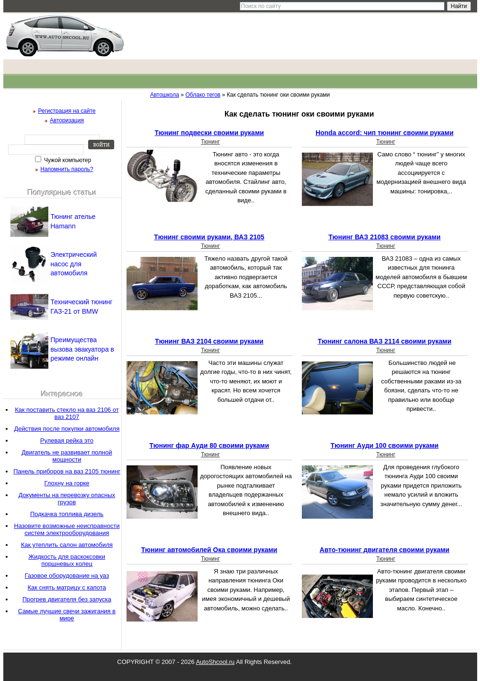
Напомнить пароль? (66, 169)
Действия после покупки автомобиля (66, 428)
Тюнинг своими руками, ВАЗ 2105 (209, 237)
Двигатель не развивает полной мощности (66, 456)
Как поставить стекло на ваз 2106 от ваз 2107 (66, 413)
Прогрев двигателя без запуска (66, 599)
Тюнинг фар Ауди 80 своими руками (209, 445)
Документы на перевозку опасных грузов (66, 498)
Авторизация (67, 120)
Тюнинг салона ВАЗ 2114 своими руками (384, 341)
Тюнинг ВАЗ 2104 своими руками (209, 341)
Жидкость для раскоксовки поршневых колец (66, 560)
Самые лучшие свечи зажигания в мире (67, 615)
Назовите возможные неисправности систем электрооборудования (67, 529)
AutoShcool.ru (215, 661)
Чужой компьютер (67, 160)
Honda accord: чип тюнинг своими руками (384, 132)
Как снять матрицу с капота (66, 587)
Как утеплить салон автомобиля (67, 544)
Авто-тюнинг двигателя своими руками (385, 550)
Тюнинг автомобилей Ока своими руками (209, 550)
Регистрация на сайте (67, 111)
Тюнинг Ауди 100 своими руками (385, 445)
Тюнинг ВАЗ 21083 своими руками (384, 237)
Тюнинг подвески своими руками (209, 132)
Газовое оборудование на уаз (67, 575)
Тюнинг (210, 141)
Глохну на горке (67, 483)
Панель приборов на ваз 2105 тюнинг (66, 471)
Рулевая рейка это (66, 440)
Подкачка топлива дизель (67, 514)
